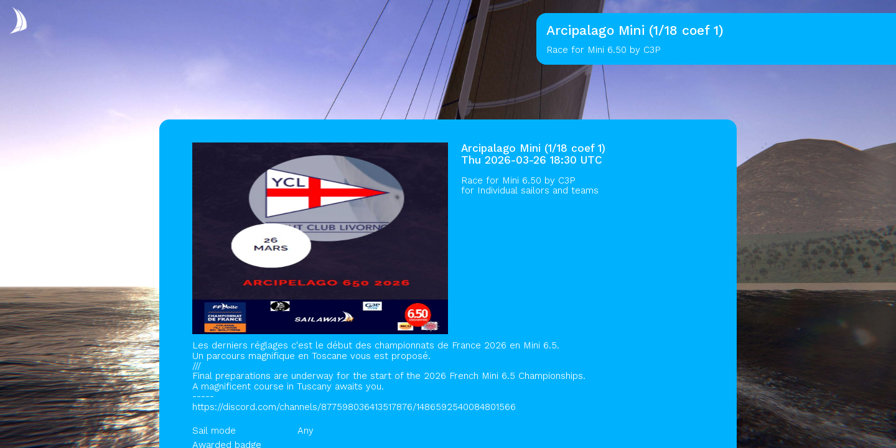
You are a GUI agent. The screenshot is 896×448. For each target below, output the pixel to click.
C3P (567, 180)
